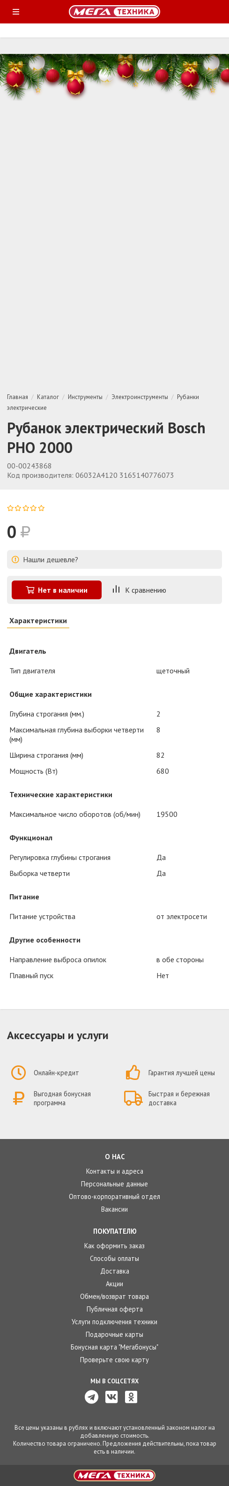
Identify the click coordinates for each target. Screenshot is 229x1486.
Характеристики (38, 620)
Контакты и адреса (114, 1171)
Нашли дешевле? (45, 559)
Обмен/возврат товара (114, 1296)
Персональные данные (114, 1183)
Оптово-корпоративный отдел (114, 1196)
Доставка (114, 1271)
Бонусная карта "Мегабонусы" (114, 1347)
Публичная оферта (115, 1309)
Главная (17, 397)
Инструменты (85, 397)
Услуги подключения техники (114, 1321)
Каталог (48, 397)
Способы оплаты (114, 1258)
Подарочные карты (114, 1334)
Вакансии (114, 1209)
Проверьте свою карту (114, 1359)
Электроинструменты (139, 397)
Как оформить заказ (114, 1245)
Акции (114, 1283)
